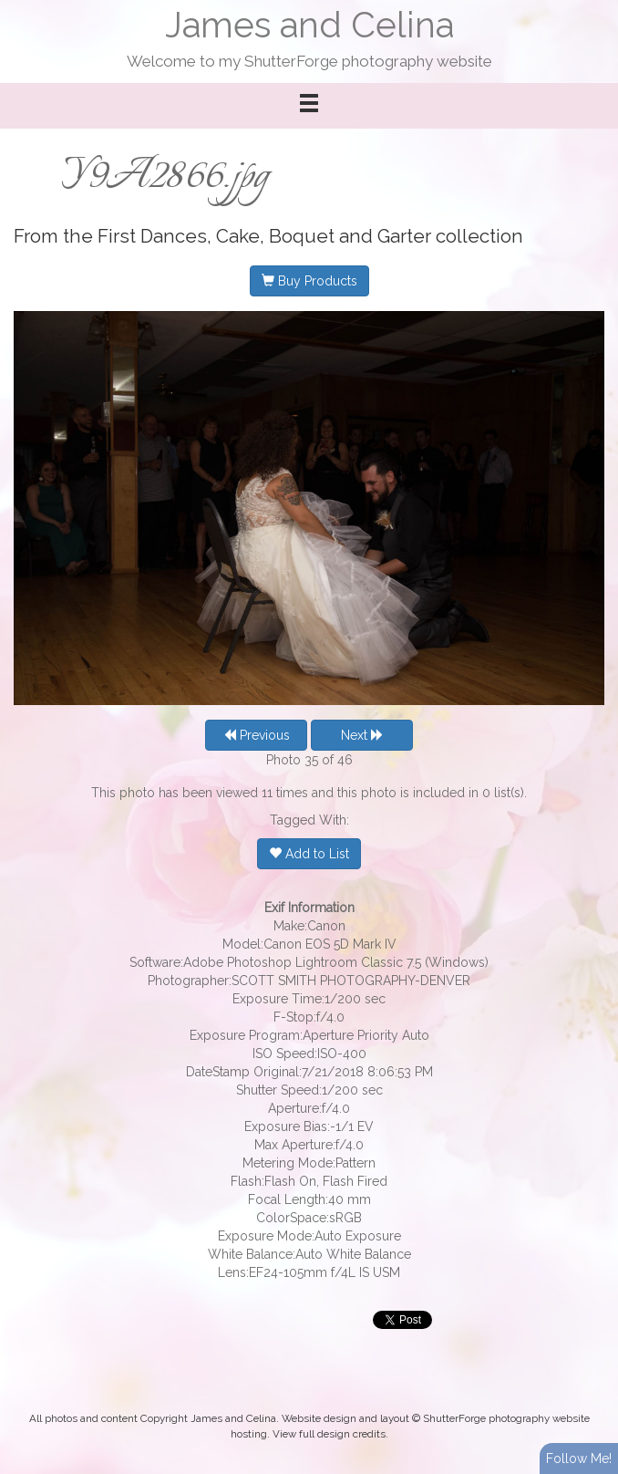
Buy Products (309, 281)
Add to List (309, 853)
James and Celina (309, 25)
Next (362, 735)
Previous (256, 735)
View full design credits (329, 1433)
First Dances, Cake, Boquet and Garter (264, 236)
